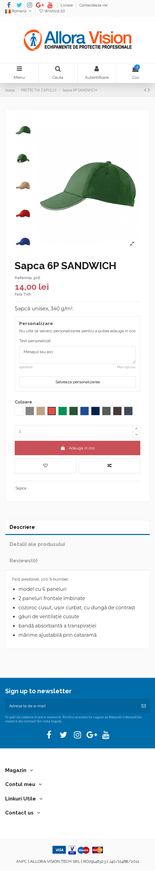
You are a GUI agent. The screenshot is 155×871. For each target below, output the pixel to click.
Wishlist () (52, 11)
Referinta (23, 277)
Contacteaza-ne (93, 5)
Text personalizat (35, 340)
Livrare (67, 5)
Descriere (22, 527)
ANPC (21, 861)
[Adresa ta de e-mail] (71, 706)
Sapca (20, 488)
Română (18, 11)
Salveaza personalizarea (77, 381)
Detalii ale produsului (37, 544)
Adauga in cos (77, 448)
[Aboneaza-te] (144, 706)
